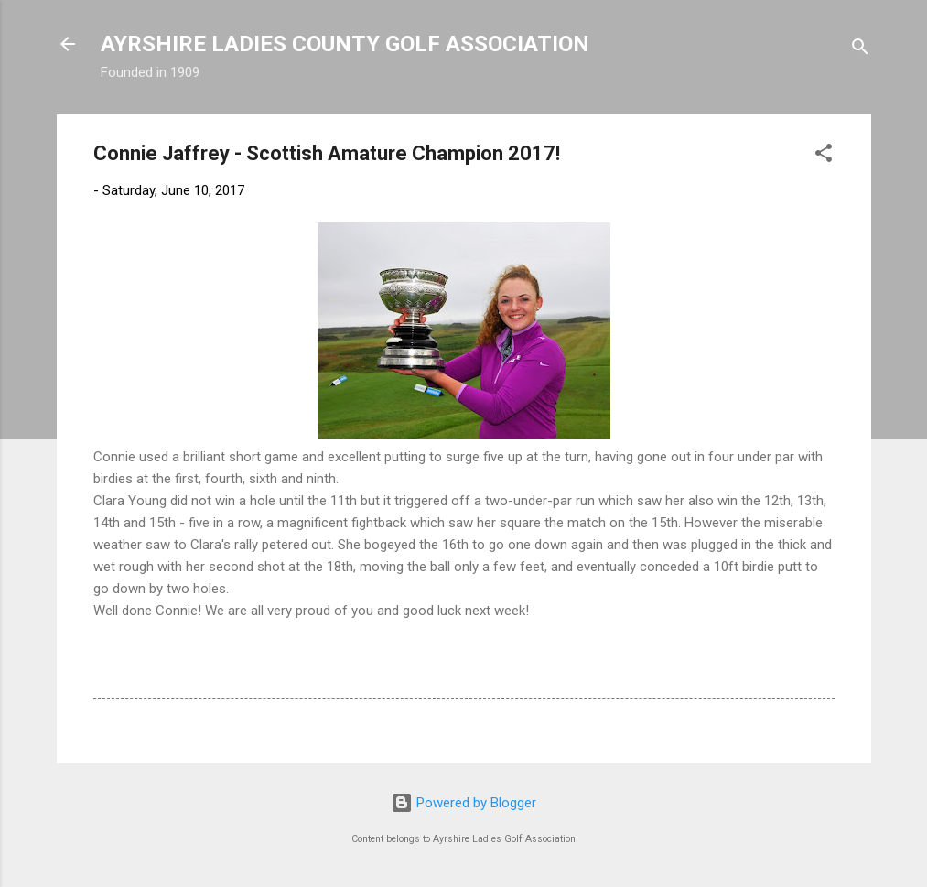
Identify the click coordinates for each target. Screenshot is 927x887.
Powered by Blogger (463, 803)
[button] (824, 156)
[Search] (860, 50)
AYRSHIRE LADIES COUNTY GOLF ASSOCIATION (345, 44)
